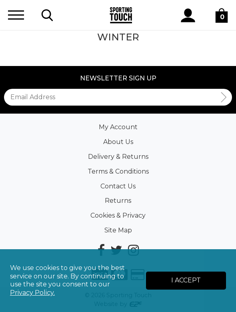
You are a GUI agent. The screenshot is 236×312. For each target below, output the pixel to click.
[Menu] (16, 15)
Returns (118, 200)
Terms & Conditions (118, 171)
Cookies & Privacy (118, 215)
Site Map (118, 230)
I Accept (186, 280)
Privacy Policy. (32, 292)
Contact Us (118, 186)
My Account (118, 127)
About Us (118, 142)
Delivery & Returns (118, 156)
